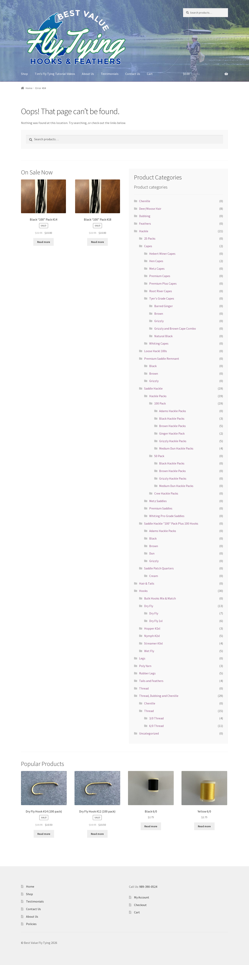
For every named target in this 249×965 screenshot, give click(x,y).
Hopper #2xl (152, 628)
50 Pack (159, 456)
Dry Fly (148, 606)
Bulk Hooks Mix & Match (160, 598)
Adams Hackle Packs (172, 411)
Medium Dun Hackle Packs (176, 448)
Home (29, 88)
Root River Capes (160, 291)
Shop (24, 74)
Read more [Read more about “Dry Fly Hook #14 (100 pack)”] (43, 834)
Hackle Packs (158, 396)
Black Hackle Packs (171, 418)
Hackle (143, 231)
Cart (150, 74)
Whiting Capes (158, 343)
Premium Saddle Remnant (161, 358)
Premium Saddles (160, 508)
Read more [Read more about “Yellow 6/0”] (204, 826)
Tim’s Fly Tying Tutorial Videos (55, 74)
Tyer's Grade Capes (161, 298)
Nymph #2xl (152, 636)
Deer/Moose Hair (150, 208)
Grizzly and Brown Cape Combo (175, 328)
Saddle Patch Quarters (159, 568)
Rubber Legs (147, 673)
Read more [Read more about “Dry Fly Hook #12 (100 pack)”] (97, 834)
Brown (158, 313)
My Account (141, 897)
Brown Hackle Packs (172, 426)
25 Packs (149, 238)
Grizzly (159, 321)
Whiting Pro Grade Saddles (166, 516)
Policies (31, 924)
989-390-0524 (148, 887)
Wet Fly (149, 651)
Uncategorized (149, 733)
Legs (142, 658)
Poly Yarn (145, 666)
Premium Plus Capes (163, 283)
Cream (153, 576)
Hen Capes (156, 261)
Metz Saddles (158, 501)
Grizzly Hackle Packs (172, 441)
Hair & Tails (146, 583)
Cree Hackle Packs (166, 493)
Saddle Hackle (153, 388)
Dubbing (144, 216)
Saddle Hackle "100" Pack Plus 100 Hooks (171, 523)
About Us (88, 74)
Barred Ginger (163, 306)
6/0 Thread (156, 726)
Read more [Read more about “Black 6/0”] (150, 826)
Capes (148, 246)
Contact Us (132, 74)
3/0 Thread (156, 718)
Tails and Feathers (151, 681)
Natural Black (163, 336)
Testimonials (109, 74)
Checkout (140, 905)
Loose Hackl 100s (155, 351)
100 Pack (160, 403)
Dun (151, 553)
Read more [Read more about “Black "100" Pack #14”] (43, 242)
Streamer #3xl (153, 643)
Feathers (145, 223)
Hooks (143, 591)
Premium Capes (159, 276)
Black (153, 366)
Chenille (144, 201)
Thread (144, 688)
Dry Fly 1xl (156, 621)
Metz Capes (157, 268)
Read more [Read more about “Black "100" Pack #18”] (97, 242)
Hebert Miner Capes (162, 254)
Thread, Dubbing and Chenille (158, 696)
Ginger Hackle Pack (172, 433)
